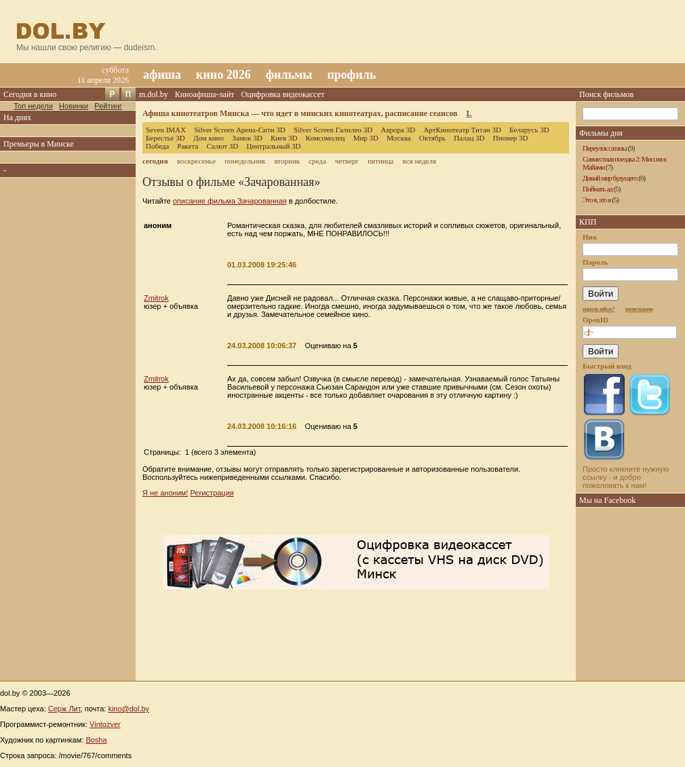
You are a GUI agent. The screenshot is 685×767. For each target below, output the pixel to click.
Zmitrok (156, 298)
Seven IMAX (166, 130)
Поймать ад (597, 189)
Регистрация (211, 493)
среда (317, 161)
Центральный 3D (274, 146)
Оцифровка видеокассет (283, 94)
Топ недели (33, 106)
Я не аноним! (165, 493)
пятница (380, 161)
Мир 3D (365, 138)
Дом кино (208, 138)
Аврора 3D (397, 130)
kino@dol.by (128, 709)
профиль (351, 74)
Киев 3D (284, 138)
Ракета (187, 146)
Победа (157, 146)
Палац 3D (469, 138)
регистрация (639, 308)
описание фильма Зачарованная (230, 201)
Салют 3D (222, 146)
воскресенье (196, 161)
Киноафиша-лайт (205, 94)
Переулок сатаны (605, 148)
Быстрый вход (607, 366)
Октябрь (432, 138)
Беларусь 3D (529, 130)
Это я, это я (596, 199)
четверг (347, 161)
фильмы (289, 74)
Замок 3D (247, 138)
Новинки (73, 106)
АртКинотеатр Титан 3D (462, 130)
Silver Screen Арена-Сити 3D (240, 130)
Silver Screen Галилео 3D (333, 130)
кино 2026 (223, 74)
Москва (398, 138)
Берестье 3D (165, 138)
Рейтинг (107, 106)
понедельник (244, 161)
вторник (287, 161)
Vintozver (105, 724)
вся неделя (419, 161)
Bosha (95, 740)
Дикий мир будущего (610, 178)
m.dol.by (153, 94)
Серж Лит (64, 709)
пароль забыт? (598, 308)
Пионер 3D (510, 138)
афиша (162, 74)
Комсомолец (325, 138)
